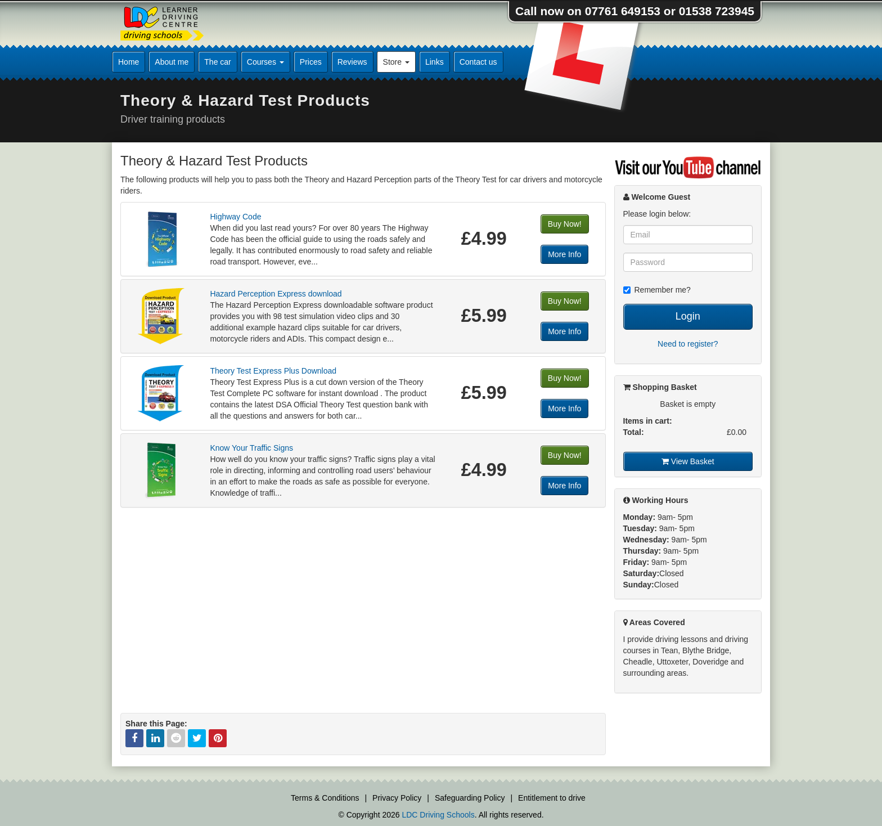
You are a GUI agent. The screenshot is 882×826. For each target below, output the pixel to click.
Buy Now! (565, 223)
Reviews (352, 61)
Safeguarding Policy (470, 797)
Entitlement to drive (552, 797)
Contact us (478, 61)
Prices (311, 61)
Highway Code (235, 216)
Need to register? (688, 343)
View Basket (688, 461)
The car (217, 61)
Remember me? (657, 289)
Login (688, 316)
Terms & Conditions (325, 797)
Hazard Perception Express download (275, 293)
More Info (564, 254)
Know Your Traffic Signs (251, 447)
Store (396, 61)
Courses (265, 61)
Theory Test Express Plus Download (273, 370)
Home (128, 61)
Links (434, 61)
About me (171, 61)
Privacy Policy (396, 797)
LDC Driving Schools (438, 814)
